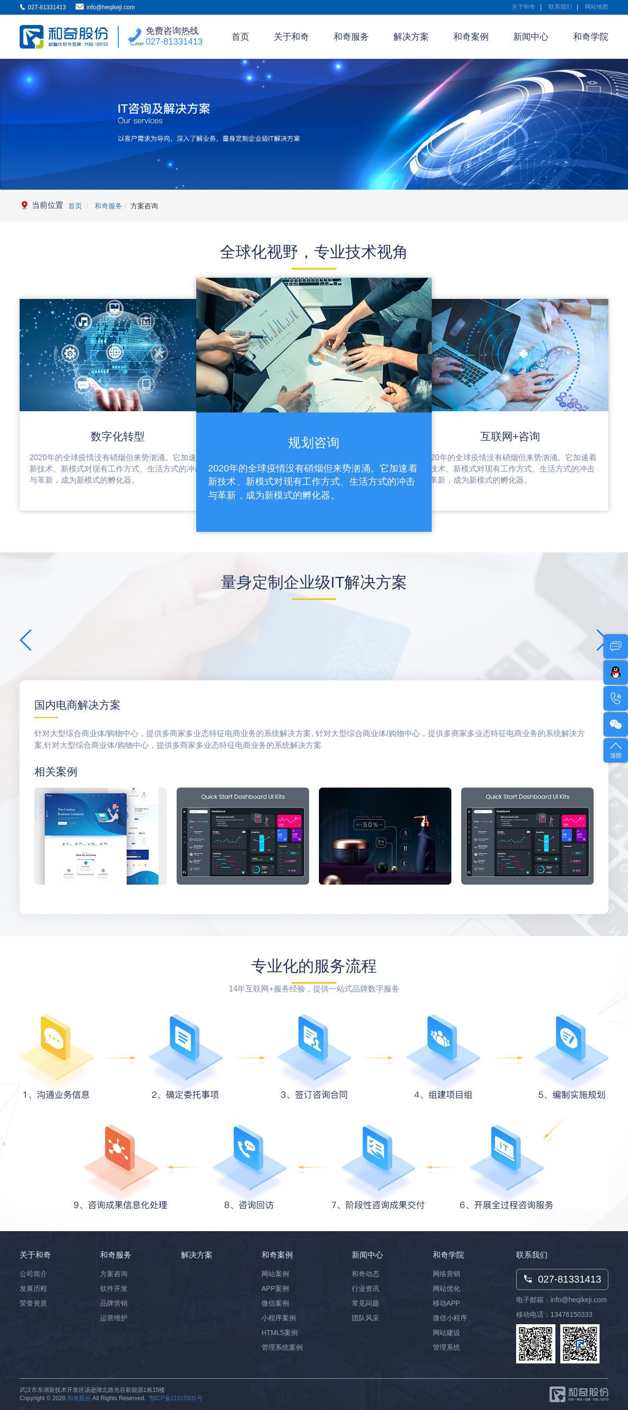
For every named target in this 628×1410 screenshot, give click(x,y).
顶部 (616, 749)
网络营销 (446, 1274)
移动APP (446, 1303)
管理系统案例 (282, 1347)
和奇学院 (590, 37)
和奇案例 (471, 37)
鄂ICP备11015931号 (176, 1398)
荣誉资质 (33, 1303)
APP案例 (275, 1288)
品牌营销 (114, 1303)
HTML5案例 (280, 1332)
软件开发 (114, 1288)
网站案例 (275, 1274)
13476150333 (571, 1314)
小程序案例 (279, 1318)
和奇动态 (365, 1274)
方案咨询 (114, 1274)
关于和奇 (523, 6)
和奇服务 (351, 37)
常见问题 (365, 1303)
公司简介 (33, 1274)
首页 (240, 37)
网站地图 (596, 6)
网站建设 (446, 1332)
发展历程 (33, 1288)
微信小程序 (450, 1318)
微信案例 (275, 1303)
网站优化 (446, 1288)
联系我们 (560, 6)
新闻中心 (531, 37)
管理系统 (446, 1347)
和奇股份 (79, 1398)
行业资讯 (365, 1288)
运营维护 (114, 1318)
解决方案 (411, 37)
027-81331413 (174, 42)
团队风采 (365, 1318)
